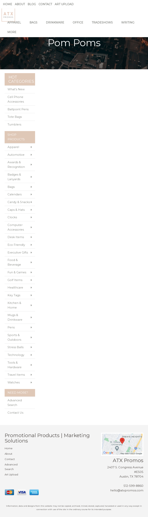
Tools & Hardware (15, 365)
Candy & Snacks (19, 202)
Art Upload (64, 4)
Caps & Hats (16, 210)
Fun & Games (17, 272)
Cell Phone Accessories (16, 99)
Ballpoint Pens (18, 109)
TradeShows (103, 25)
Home (7, 4)
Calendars (15, 194)
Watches (14, 382)
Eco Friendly (16, 245)
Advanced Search (15, 403)
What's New (16, 89)
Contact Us (15, 412)
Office (79, 25)
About (20, 4)
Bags (34, 25)
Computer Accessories (16, 227)
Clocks (12, 217)
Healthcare (15, 287)
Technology (16, 355)
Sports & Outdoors (14, 337)
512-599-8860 (133, 486)
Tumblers (14, 124)
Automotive (16, 154)
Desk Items (16, 237)
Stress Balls (16, 347)
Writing (129, 25)
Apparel (15, 25)
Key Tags (14, 295)
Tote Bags (15, 117)
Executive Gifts (18, 252)
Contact (45, 4)
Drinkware (56, 25)
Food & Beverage (14, 262)
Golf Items (15, 280)
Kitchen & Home (14, 305)
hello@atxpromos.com (126, 490)
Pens (11, 327)
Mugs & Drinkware (15, 317)
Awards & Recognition (16, 165)
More (13, 34)
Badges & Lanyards (14, 177)
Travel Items (16, 374)
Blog (32, 4)
